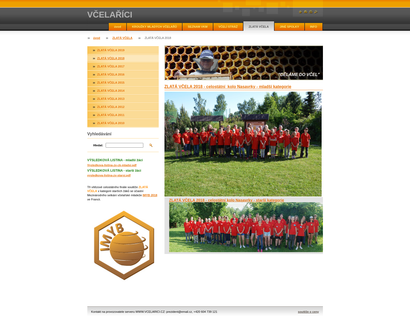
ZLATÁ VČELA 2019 (110, 50)
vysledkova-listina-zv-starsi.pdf (109, 175)
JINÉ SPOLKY (289, 26)
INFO (313, 26)
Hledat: (98, 145)
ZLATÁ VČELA (259, 26)
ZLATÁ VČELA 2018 (110, 58)
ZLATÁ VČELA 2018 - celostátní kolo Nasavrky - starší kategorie (226, 200)
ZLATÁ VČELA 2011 (110, 115)
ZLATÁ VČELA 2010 (110, 123)
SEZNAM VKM (197, 26)
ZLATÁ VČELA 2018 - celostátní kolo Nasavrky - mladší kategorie (228, 86)
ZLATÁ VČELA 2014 (110, 90)
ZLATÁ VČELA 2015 (110, 82)
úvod (117, 26)
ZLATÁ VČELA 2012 (110, 106)
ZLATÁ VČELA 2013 (110, 98)
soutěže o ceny (308, 311)
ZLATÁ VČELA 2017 (110, 66)
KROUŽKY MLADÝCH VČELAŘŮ (154, 26)
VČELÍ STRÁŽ (228, 26)
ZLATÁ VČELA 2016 (110, 74)
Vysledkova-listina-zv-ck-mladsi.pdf (112, 165)
